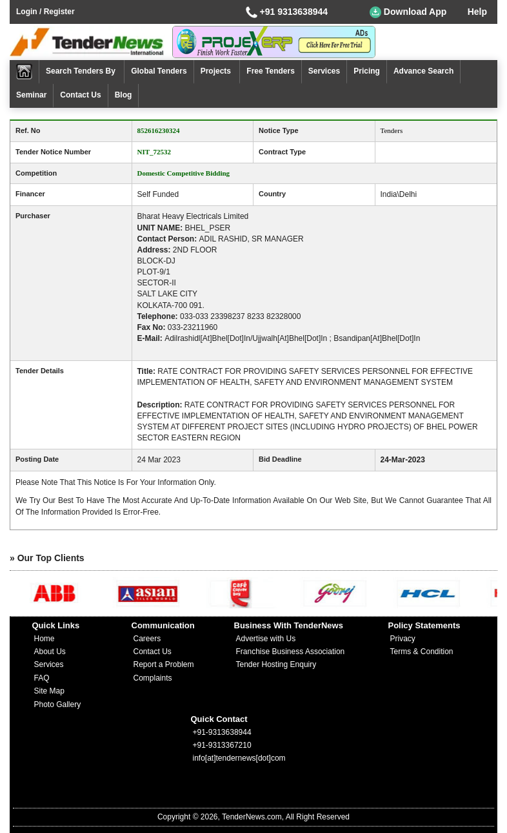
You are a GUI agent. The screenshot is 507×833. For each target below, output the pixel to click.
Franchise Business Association (290, 651)
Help (477, 11)
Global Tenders (158, 71)
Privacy (402, 638)
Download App (408, 12)
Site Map (49, 690)
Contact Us (80, 94)
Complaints (153, 678)
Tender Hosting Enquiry (276, 664)
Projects (217, 71)
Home (44, 638)
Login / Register (45, 11)
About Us (50, 651)
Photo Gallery (57, 704)
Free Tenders (270, 71)
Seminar (31, 94)
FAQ (42, 678)
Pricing (366, 71)
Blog (123, 94)
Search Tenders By (81, 71)
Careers (147, 638)
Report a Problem (164, 664)
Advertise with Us (266, 638)
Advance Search (423, 71)
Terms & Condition (421, 651)
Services (324, 71)
